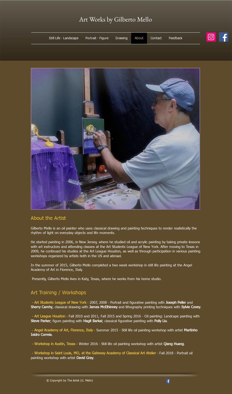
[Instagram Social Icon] (211, 37)
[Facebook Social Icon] (223, 37)
